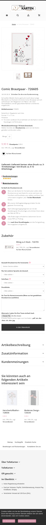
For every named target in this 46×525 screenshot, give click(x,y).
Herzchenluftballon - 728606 (11, 411)
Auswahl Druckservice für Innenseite (14, 263)
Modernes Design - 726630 (32, 411)
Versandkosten (20, 148)
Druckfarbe (5, 287)
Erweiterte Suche (30, 442)
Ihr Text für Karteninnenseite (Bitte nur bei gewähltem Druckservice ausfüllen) (21, 296)
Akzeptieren (9, 521)
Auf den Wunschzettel (23, 250)
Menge (4, 136)
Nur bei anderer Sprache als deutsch (14, 271)
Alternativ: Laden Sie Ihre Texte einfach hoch (17, 313)
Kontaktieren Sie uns (34, 446)
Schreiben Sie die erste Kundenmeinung (24, 94)
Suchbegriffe (19, 442)
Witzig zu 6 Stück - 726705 (27, 242)
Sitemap (10, 442)
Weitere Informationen (27, 521)
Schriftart (4, 279)
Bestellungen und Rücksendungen (14, 446)
